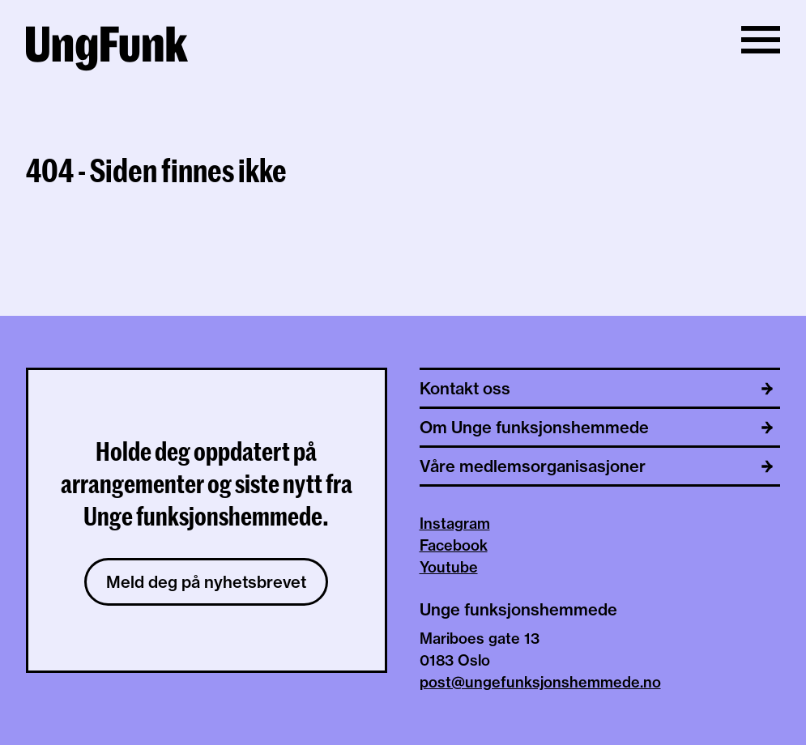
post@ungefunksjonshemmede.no (540, 682)
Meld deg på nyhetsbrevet (206, 582)
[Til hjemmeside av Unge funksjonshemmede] (107, 51)
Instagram (455, 523)
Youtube (449, 567)
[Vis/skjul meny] (760, 39)
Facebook (454, 545)
